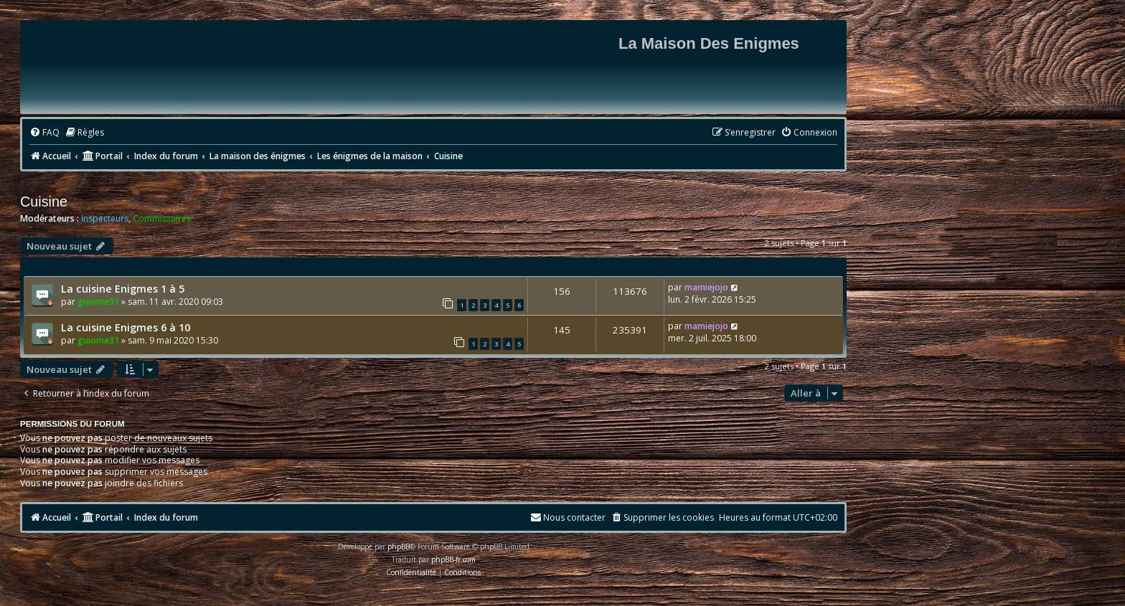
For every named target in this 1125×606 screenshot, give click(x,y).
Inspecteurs (104, 218)
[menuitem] (44, 133)
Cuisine (43, 201)
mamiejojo (706, 287)
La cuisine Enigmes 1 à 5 (122, 288)
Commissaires (162, 218)
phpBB (398, 546)
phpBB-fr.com (453, 559)
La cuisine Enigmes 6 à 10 (125, 327)
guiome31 (98, 301)
